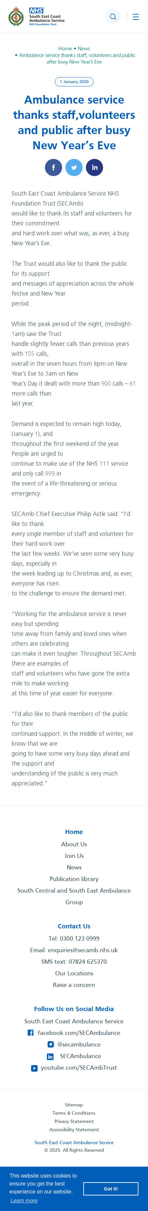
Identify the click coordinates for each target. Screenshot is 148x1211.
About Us (74, 845)
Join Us (74, 856)
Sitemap (74, 1105)
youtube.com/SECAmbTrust (79, 1068)
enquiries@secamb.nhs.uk (83, 951)
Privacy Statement (74, 1121)
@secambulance (79, 1045)
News (74, 868)
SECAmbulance (80, 1056)
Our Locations (74, 974)
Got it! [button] (111, 1188)
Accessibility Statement (74, 1130)
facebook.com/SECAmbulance (79, 1033)
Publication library (74, 879)
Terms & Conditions (74, 1113)
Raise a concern (74, 985)
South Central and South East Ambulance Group (74, 897)
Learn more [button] (24, 1200)
